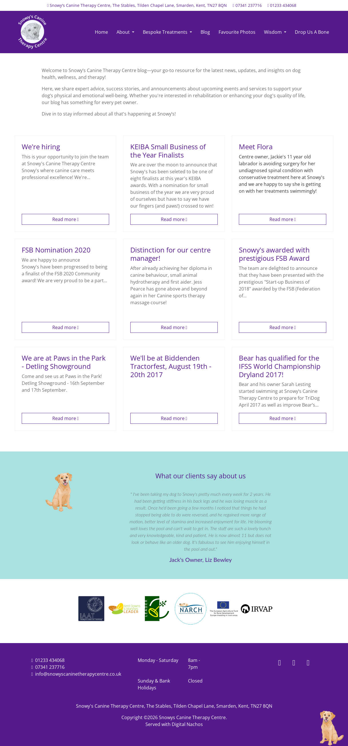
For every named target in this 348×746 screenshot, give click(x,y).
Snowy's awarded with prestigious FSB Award (274, 254)
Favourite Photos (237, 32)
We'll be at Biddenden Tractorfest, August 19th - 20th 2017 (170, 366)
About (124, 32)
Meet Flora (256, 146)
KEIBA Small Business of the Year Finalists (168, 151)
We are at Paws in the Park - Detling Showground (64, 362)
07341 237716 (248, 5)
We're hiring (41, 146)
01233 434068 (283, 5)
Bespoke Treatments (166, 32)
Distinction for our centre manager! (170, 254)
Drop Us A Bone (312, 32)
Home (101, 32)
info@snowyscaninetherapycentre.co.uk (78, 674)
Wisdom (273, 32)
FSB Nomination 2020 (56, 249)
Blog (205, 32)
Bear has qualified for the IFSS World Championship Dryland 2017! (280, 366)
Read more (65, 219)
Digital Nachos (187, 724)
